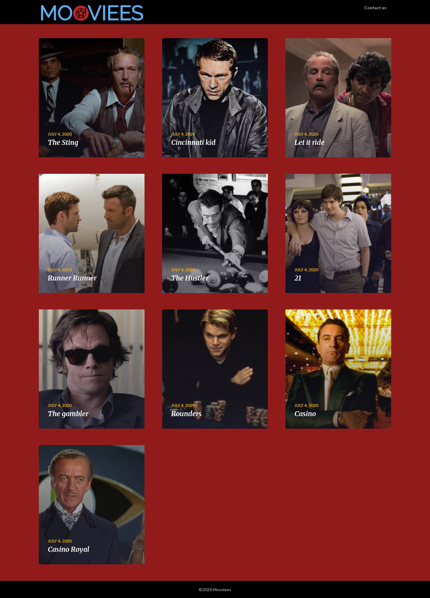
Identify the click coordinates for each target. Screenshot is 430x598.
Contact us (375, 7)
